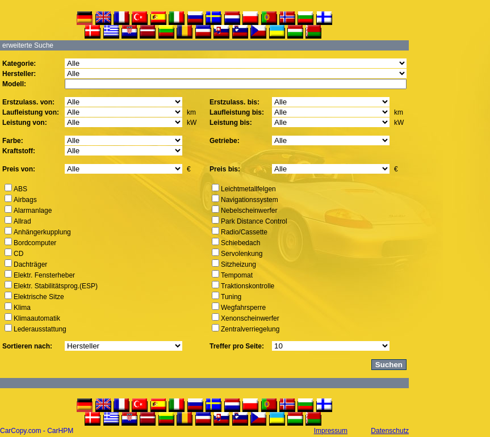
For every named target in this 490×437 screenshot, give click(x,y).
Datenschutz (390, 431)
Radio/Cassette (244, 232)
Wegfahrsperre (243, 308)
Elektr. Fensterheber (44, 275)
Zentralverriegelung (250, 329)
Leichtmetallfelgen (248, 189)
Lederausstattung (40, 329)
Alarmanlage (33, 211)
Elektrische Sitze (39, 297)
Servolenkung (241, 254)
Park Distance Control (254, 221)
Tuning (231, 297)
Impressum (330, 431)
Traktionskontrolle (247, 286)
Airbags (25, 200)
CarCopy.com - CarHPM (36, 431)
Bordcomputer (35, 243)
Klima (22, 308)
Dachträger (30, 264)
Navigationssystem (249, 200)
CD (18, 254)
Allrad (22, 221)
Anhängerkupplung (42, 232)
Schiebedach (240, 243)
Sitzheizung (238, 264)
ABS (20, 189)
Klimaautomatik (37, 318)
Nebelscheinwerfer (249, 211)
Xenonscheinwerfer (250, 318)
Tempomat (237, 275)
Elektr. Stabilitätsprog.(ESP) (56, 286)
